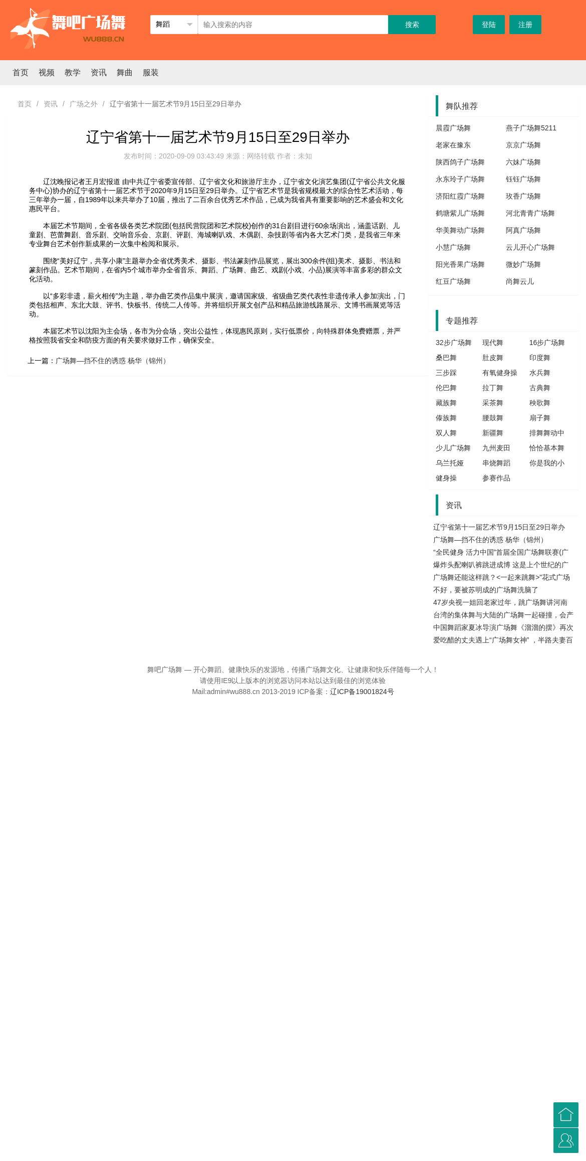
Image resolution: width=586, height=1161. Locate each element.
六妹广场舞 (523, 162)
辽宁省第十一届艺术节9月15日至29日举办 (499, 527)
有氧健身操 (499, 373)
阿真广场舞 (523, 230)
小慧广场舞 (453, 247)
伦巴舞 (446, 388)
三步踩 (446, 373)
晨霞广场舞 (453, 128)
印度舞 (539, 358)
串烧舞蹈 (496, 463)
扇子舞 (539, 418)
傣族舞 (446, 418)
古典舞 (539, 388)
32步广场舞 (454, 343)
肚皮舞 (492, 358)
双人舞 (446, 433)
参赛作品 (496, 478)
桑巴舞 (446, 358)
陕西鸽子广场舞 (460, 162)
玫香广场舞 (523, 196)
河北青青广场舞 (530, 213)
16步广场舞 (547, 343)
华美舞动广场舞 (460, 230)
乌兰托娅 (450, 463)
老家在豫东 (453, 145)
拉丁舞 (492, 388)
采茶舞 (492, 403)
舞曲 (125, 72)
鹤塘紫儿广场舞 (460, 213)
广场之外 (84, 104)
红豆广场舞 (453, 281)
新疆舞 (492, 433)
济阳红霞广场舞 (460, 196)
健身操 (446, 478)
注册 (525, 25)
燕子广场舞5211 (531, 128)
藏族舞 (446, 403)
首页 (21, 72)
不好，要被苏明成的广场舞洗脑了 (485, 590)
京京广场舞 (523, 145)
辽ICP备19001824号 (362, 692)
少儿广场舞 (453, 448)
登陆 (489, 25)
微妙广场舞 (523, 264)
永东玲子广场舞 (460, 179)
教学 (73, 72)
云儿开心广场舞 (530, 247)
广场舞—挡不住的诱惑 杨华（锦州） (113, 361)
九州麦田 (496, 448)
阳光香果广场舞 (460, 264)
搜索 (412, 25)
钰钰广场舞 (523, 179)
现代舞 (492, 343)
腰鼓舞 (492, 418)
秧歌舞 (539, 403)
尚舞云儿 (520, 281)
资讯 (99, 72)
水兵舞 (539, 373)
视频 (47, 72)
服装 (151, 72)
